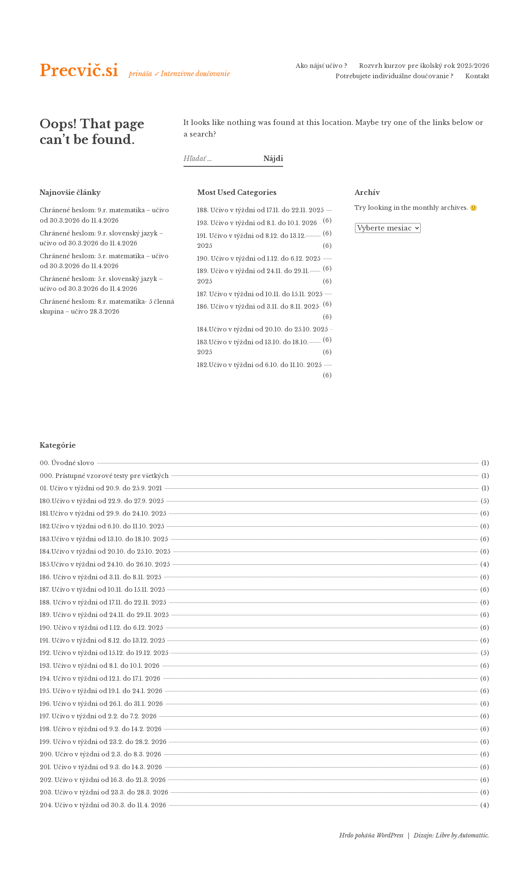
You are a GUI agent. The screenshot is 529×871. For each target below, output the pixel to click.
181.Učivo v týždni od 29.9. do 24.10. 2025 (103, 513)
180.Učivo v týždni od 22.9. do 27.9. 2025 (102, 501)
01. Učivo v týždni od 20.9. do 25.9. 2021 (101, 488)
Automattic (473, 835)
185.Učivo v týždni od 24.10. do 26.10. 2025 (105, 564)
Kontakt (477, 76)
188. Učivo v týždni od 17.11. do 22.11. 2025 (260, 210)
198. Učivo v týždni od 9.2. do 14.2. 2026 (101, 729)
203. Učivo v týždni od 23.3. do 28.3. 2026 (104, 792)
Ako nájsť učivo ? (321, 66)
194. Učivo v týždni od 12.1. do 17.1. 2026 (100, 678)
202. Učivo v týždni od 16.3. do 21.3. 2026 (103, 780)
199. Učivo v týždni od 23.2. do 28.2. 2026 (103, 742)
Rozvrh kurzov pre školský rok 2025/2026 (424, 66)
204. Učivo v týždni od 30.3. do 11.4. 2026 (103, 805)
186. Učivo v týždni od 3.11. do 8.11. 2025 (100, 577)
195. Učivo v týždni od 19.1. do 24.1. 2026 (101, 691)
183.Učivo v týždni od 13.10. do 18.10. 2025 (104, 539)
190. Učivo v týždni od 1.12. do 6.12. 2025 (258, 258)
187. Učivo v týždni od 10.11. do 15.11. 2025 (259, 294)
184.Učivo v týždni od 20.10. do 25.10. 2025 (262, 329)
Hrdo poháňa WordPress (371, 835)
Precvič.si (89, 69)
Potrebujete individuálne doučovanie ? (394, 76)
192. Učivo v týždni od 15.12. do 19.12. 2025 (104, 653)
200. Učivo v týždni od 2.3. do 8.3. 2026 (100, 754)
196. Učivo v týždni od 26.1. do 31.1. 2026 (101, 704)
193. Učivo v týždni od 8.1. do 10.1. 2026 (257, 223)
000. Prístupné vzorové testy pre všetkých (104, 476)
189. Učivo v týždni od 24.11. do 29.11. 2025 (104, 615)
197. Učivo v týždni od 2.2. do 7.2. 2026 (98, 716)
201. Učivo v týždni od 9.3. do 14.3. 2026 (101, 767)
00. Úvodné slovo (67, 463)
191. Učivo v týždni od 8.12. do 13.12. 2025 (102, 640)
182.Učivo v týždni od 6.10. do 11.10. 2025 (259, 365)
